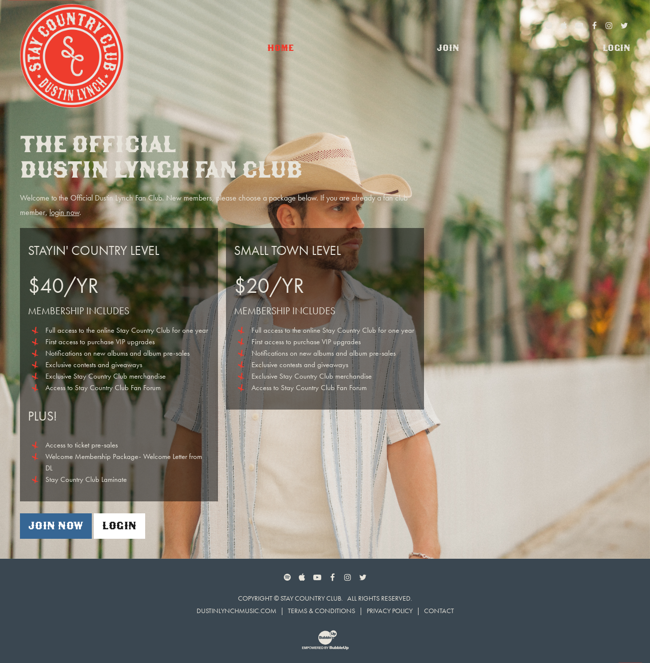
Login (119, 525)
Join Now (55, 525)
